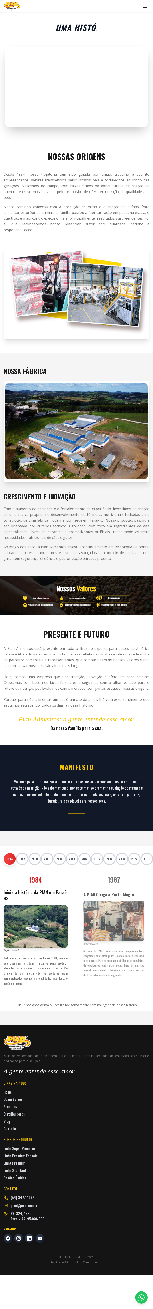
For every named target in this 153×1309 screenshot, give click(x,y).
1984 (9, 859)
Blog (7, 1121)
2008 (59, 859)
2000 (35, 859)
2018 (122, 859)
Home (8, 1092)
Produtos (10, 1106)
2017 (109, 859)
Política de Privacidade (65, 1262)
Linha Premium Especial (21, 1155)
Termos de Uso (93, 1262)
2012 (84, 859)
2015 (97, 859)
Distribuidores (14, 1114)
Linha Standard (15, 1170)
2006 (47, 859)
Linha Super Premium (19, 1148)
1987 (22, 859)
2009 (72, 859)
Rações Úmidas (15, 1177)
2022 (134, 859)
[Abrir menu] (145, 6)
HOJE (147, 859)
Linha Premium (14, 1163)
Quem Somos (13, 1099)
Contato (10, 1128)
